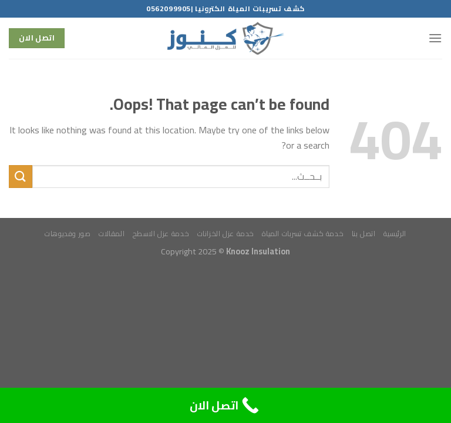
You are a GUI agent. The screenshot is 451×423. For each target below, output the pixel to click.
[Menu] (435, 38)
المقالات (111, 233)
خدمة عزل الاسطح (161, 233)
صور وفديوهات (67, 233)
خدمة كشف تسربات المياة (303, 233)
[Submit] (20, 176)
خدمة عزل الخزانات (225, 233)
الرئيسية (394, 233)
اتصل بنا (364, 233)
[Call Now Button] (225, 405)
